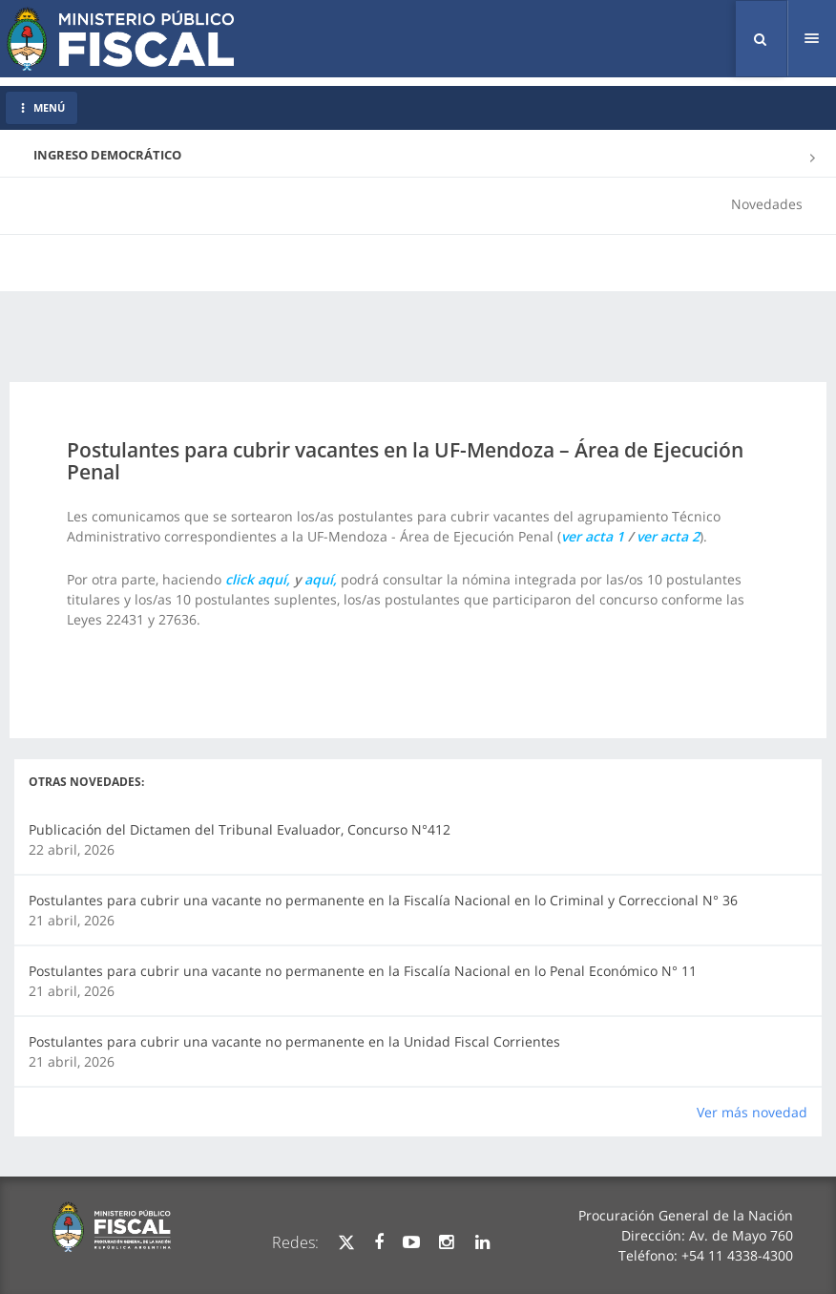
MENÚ (41, 107)
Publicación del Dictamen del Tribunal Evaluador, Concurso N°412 (239, 829)
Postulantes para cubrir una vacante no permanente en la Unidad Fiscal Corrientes (294, 1041)
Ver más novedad (752, 1112)
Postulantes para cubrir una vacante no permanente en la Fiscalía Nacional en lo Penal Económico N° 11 (363, 971)
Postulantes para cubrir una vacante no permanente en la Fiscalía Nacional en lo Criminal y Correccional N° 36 (383, 900)
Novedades (767, 204)
